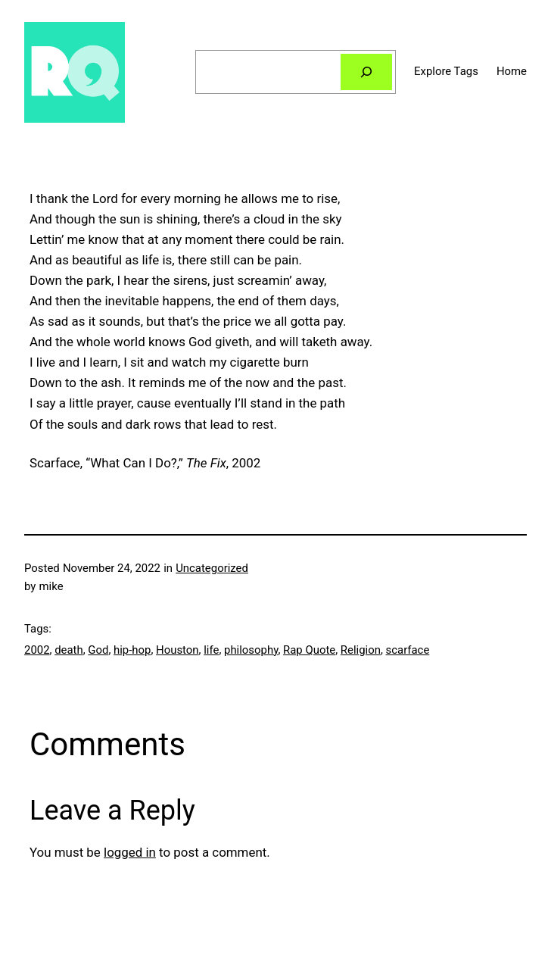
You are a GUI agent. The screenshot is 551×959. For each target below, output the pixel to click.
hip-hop (132, 650)
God (98, 650)
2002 (37, 650)
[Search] (366, 72)
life (211, 650)
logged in (130, 852)
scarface (408, 650)
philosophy (251, 650)
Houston (177, 650)
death (68, 650)
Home (512, 71)
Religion (361, 650)
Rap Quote (309, 650)
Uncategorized (212, 568)
